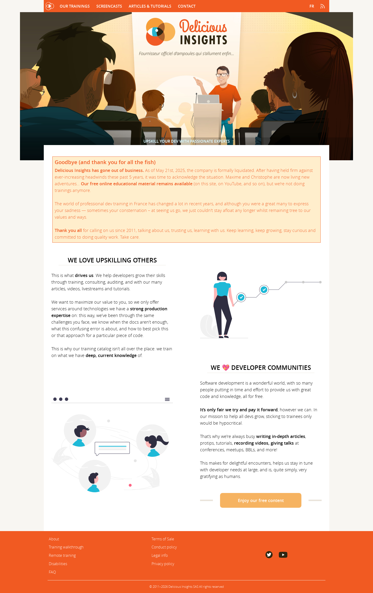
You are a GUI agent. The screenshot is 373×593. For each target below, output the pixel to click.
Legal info (160, 555)
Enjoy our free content (261, 500)
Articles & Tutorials (150, 6)
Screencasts (109, 6)
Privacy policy (163, 563)
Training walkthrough (66, 547)
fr (311, 6)
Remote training (62, 555)
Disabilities (58, 563)
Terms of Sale (163, 539)
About (54, 539)
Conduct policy (164, 547)
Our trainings (75, 6)
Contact (187, 6)
